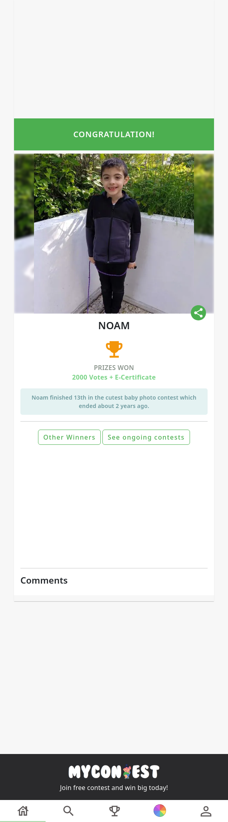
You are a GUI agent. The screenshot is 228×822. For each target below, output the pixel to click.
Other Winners (69, 437)
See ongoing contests (146, 437)
